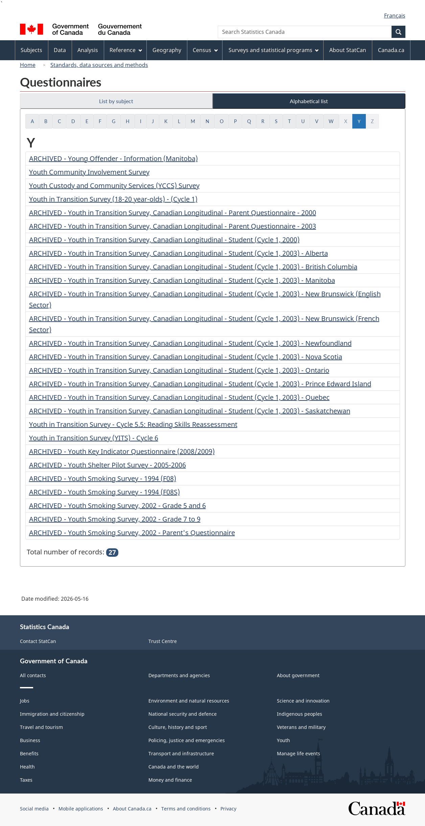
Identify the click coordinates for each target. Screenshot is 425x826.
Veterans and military (301, 727)
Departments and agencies (179, 675)
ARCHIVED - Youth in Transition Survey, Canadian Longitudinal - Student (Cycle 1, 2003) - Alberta (178, 253)
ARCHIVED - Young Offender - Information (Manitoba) (113, 158)
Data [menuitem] (60, 50)
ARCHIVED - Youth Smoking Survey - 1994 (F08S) (104, 492)
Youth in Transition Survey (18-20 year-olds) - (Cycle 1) (113, 199)
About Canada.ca (132, 808)
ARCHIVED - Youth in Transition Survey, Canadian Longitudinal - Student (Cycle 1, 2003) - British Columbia (193, 266)
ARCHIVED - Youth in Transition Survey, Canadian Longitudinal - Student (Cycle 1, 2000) (164, 239)
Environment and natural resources (188, 700)
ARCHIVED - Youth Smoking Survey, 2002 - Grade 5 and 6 (117, 505)
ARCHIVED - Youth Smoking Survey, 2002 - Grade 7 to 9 (114, 519)
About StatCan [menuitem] (347, 50)
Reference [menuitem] (126, 50)
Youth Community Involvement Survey (89, 172)
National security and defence (182, 714)
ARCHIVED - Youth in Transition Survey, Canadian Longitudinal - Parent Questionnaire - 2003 (172, 226)
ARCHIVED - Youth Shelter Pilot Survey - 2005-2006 (107, 464)
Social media (34, 808)
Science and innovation (303, 700)
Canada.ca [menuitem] (391, 50)
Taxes (26, 780)
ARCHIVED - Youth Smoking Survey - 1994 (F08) (102, 478)
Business (30, 740)
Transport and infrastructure (181, 753)
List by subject (116, 101)
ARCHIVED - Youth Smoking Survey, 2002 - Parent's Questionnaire (132, 532)
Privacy (228, 808)
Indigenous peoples (299, 714)
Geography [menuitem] (166, 50)
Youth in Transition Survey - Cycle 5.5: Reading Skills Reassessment (133, 424)
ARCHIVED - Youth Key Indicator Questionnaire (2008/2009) (122, 451)
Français (394, 15)
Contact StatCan (38, 641)
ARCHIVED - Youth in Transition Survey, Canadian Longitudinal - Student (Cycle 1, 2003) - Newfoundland (190, 343)
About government (298, 675)
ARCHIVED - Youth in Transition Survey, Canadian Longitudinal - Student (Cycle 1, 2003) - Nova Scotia (185, 356)
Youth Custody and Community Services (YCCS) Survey (114, 185)
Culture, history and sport (177, 727)
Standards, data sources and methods (99, 65)
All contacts (33, 675)
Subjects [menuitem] (31, 50)
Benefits (29, 753)
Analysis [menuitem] (87, 50)
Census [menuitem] (205, 50)
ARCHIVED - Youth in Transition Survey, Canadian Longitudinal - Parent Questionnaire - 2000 (172, 212)
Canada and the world (173, 766)
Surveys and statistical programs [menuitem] (274, 50)
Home (28, 65)
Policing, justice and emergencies (186, 740)
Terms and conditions (186, 808)
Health (27, 766)
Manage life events (298, 753)
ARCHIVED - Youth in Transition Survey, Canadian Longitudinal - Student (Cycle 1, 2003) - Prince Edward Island (200, 383)
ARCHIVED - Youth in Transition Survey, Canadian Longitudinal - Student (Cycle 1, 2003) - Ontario (179, 370)
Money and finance (170, 780)
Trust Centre (162, 641)
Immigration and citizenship (52, 714)
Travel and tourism (41, 727)
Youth (283, 740)
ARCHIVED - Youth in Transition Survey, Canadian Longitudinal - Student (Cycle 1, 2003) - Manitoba (182, 280)
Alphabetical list (309, 101)
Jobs (24, 700)
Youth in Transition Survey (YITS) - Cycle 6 (93, 437)
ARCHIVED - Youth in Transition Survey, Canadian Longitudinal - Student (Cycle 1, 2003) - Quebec (179, 397)
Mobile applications (80, 808)
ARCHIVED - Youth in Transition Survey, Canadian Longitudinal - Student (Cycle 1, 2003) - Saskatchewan (189, 410)
